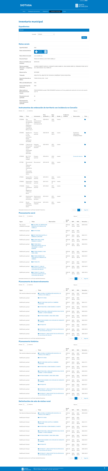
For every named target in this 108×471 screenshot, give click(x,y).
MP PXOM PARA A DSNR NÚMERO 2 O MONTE (49, 306)
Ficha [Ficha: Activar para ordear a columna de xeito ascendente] (85, 116)
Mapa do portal (55, 469)
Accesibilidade (44, 469)
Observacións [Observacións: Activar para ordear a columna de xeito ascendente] (76, 116)
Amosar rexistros (26, 111)
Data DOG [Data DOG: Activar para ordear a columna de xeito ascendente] (53, 115)
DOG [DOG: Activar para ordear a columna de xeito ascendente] (78, 221)
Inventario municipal (55, 11)
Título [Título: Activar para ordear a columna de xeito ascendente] (27, 116)
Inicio (24, 11)
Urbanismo (45, 11)
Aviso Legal (50, 469)
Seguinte (86, 210)
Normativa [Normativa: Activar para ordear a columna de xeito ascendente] (84, 221)
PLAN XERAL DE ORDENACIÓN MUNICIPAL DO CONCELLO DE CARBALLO (39, 226)
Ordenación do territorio (34, 11)
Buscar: (81, 111)
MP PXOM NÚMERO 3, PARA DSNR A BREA (48, 315)
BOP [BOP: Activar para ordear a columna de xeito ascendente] (73, 221)
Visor (64, 11)
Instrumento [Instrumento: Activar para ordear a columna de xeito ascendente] (37, 116)
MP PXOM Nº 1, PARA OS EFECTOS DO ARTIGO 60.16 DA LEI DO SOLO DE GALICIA (39, 268)
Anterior (74, 210)
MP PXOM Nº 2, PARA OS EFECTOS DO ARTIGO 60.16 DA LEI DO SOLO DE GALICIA (39, 274)
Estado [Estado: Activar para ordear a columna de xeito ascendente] (58, 116)
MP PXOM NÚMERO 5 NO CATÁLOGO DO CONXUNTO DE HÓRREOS (39, 258)
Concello (34, 34)
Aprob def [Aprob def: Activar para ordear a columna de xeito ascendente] (67, 221)
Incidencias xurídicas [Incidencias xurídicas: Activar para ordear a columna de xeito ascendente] (66, 115)
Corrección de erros (78, 156)
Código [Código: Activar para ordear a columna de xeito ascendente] (21, 116)
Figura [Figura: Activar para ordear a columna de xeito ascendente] (21, 221)
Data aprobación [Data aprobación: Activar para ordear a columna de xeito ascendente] (46, 115)
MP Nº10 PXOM (36, 230)
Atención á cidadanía (37, 469)
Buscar (84, 37)
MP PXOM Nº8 (35, 262)
